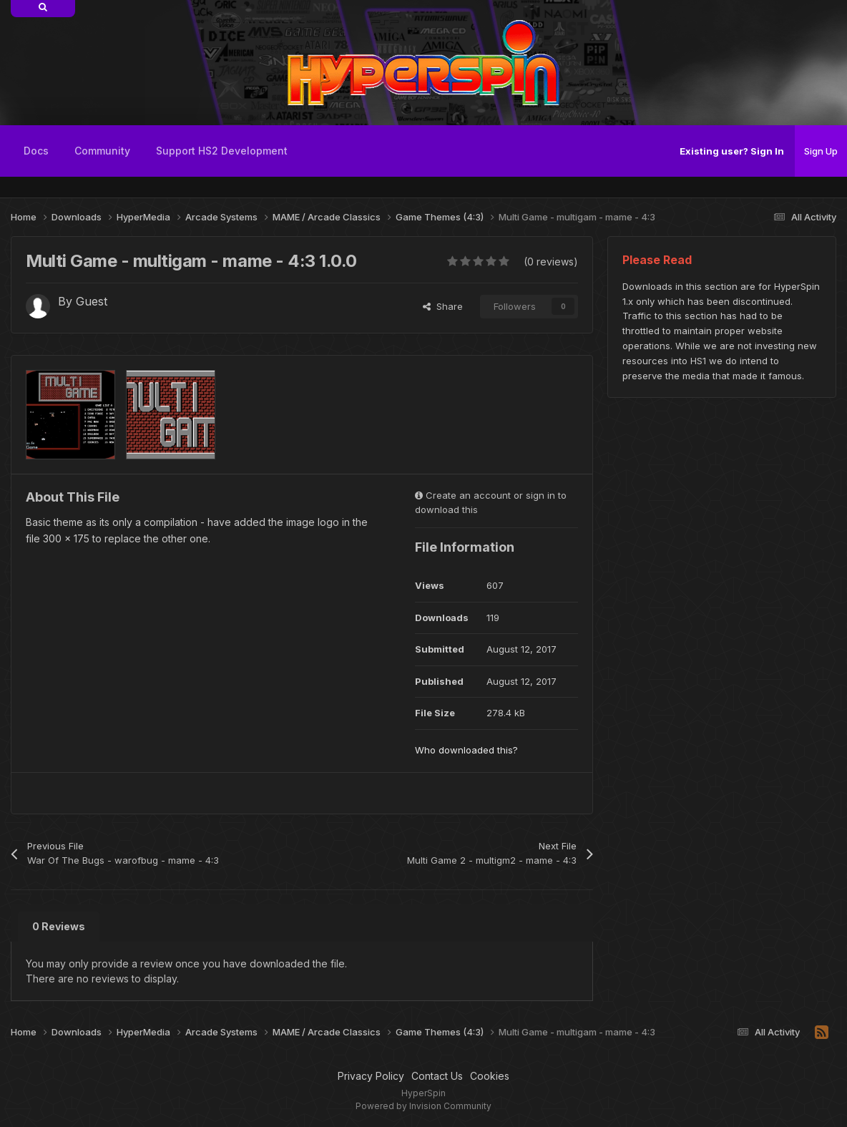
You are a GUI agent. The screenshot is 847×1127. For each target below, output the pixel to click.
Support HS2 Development (222, 151)
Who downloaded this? (466, 750)
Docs (36, 151)
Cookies (489, 1076)
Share (443, 306)
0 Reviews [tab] (58, 926)
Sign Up (821, 151)
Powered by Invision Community (423, 1106)
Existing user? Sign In (732, 151)
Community (102, 151)
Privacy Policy (371, 1076)
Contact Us (437, 1076)
